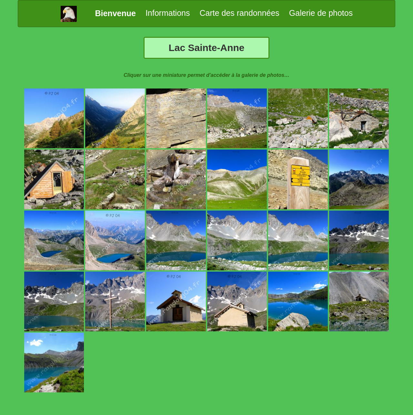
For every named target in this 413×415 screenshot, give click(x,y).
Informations (168, 12)
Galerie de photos (321, 12)
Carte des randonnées (239, 12)
